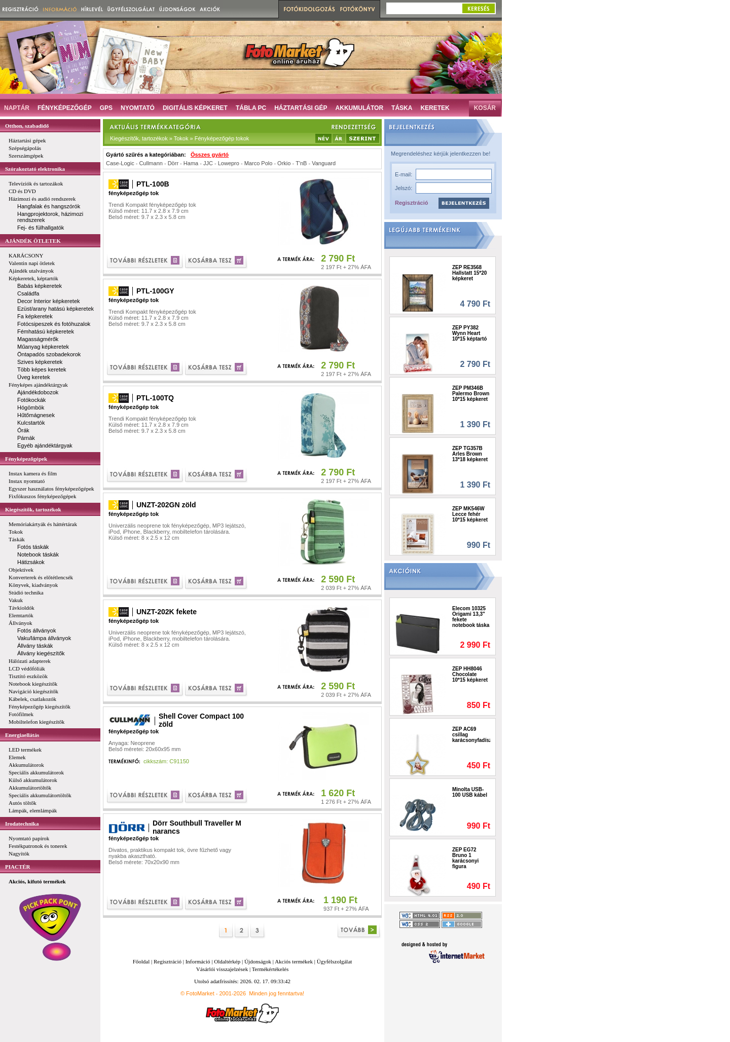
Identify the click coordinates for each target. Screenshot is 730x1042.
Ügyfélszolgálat (334, 961)
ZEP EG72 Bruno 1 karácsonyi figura (465, 858)
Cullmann (150, 163)
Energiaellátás (22, 735)
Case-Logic (120, 163)
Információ (198, 961)
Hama (191, 163)
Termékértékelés (270, 969)
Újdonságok (257, 961)
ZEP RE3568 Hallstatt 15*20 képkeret (469, 273)
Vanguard (324, 163)
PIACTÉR (17, 867)
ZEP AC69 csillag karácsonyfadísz (471, 734)
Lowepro (228, 163)
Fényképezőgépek (26, 459)
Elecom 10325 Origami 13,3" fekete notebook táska (470, 617)
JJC (208, 163)
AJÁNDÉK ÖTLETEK (33, 241)
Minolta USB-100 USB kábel (469, 792)
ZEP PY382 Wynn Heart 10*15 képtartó (469, 333)
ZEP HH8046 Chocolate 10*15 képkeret (470, 674)
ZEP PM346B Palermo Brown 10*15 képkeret (470, 393)
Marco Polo (258, 163)
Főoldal (141, 961)
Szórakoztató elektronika (35, 169)
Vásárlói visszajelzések (222, 969)
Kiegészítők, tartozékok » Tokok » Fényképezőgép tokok (179, 138)
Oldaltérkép (227, 961)
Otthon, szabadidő (27, 126)
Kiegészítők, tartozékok (33, 509)
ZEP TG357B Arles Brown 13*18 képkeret (470, 453)
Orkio (283, 163)
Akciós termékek (294, 961)
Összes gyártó (210, 155)
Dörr (173, 163)
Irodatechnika (22, 824)
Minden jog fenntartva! (276, 993)
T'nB (301, 163)
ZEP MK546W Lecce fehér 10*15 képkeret (470, 514)
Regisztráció (411, 203)
